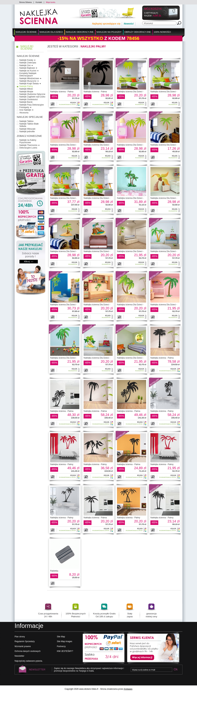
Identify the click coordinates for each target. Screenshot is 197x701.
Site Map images (64, 641)
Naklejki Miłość (26, 89)
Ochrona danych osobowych (27, 651)
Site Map (61, 636)
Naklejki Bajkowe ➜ (28, 68)
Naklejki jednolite (27, 131)
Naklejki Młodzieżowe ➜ (30, 78)
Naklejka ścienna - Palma (61, 91)
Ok (175, 669)
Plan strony (20, 636)
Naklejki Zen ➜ (26, 65)
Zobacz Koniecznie (29, 136)
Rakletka (54, 571)
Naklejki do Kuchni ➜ (29, 71)
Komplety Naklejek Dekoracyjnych (27, 74)
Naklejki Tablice (26, 121)
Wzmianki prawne (23, 646)
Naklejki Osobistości (28, 99)
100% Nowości (162, 32)
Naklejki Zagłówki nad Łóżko (32, 97)
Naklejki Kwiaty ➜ (27, 60)
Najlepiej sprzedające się (106, 23)
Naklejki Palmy (26, 86)
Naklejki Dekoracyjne (80, 32)
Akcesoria (23, 112)
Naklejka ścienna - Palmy (162, 411)
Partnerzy (61, 646)
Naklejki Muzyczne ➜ (29, 81)
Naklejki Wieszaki (27, 129)
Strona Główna (25, 2)
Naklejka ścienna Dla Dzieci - (130, 91)
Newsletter (19, 656)
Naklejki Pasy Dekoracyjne (31, 105)
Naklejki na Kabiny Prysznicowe (27, 141)
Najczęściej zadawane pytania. (29, 661)
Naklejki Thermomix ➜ (29, 145)
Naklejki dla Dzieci (51, 32)
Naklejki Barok (26, 102)
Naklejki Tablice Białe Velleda (29, 125)
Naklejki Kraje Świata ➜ (30, 83)
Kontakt (39, 2)
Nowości (129, 23)
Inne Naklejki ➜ (26, 110)
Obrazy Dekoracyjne (137, 32)
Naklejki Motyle (26, 91)
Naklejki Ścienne (26, 32)
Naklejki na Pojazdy (108, 32)
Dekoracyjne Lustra (28, 148)
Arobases (128, 689)
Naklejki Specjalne (30, 117)
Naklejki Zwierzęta (27, 62)
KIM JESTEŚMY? (65, 651)
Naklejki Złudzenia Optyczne (32, 94)
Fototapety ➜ (25, 107)
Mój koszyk (153, 9)
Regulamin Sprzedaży (25, 641)
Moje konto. (51, 2)
